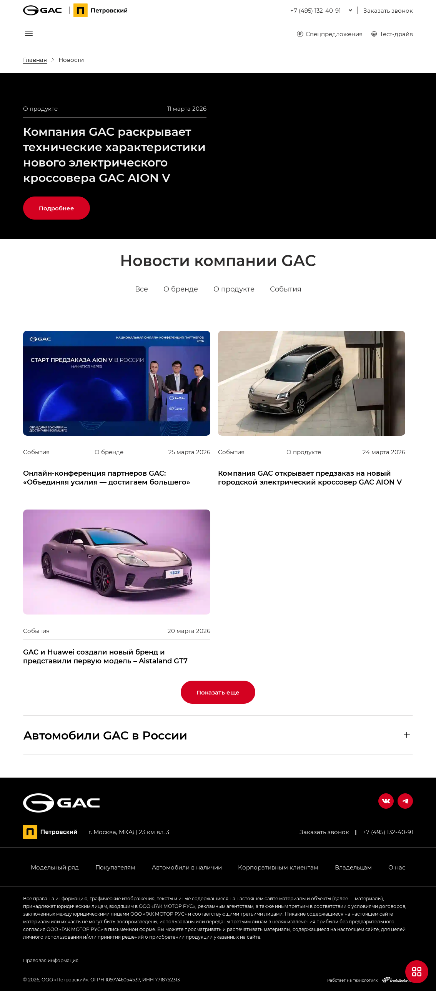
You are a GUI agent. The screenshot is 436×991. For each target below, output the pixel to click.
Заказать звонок (388, 10)
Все (141, 289)
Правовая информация (50, 960)
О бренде (180, 289)
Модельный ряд (55, 867)
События (285, 289)
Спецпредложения (329, 34)
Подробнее (56, 208)
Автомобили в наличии (187, 867)
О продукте (234, 289)
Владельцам (353, 867)
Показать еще (218, 692)
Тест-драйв (391, 34)
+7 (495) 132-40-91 (388, 832)
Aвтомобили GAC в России (105, 735)
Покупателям (115, 867)
